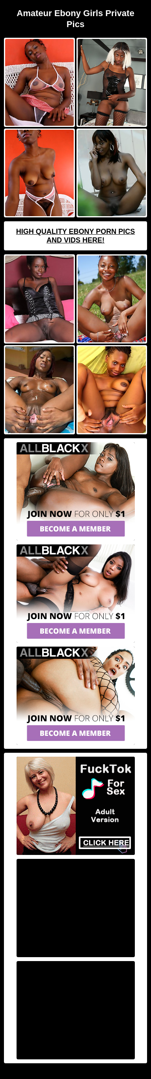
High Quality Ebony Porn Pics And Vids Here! (75, 236)
